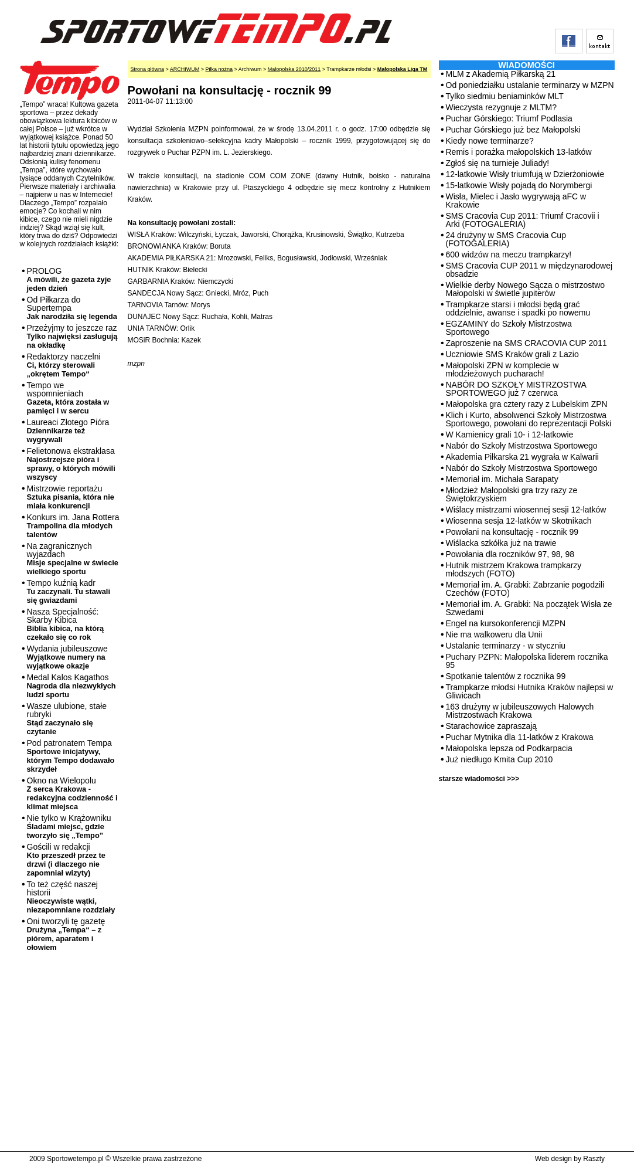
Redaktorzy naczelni (64, 365)
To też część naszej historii (71, 897)
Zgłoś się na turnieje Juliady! (498, 163)
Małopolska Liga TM (402, 69)
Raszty (594, 1159)
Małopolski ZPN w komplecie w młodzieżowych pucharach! (502, 369)
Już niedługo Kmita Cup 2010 (499, 759)
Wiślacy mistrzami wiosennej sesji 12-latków (526, 509)
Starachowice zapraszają (491, 726)
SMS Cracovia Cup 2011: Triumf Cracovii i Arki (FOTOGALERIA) (522, 220)
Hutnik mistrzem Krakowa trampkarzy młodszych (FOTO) (514, 569)
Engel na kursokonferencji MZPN (506, 623)
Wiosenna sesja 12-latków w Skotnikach (519, 520)
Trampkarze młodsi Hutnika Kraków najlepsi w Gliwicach (529, 691)
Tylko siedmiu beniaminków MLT (505, 96)
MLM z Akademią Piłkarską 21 (501, 74)
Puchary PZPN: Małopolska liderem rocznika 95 (527, 661)
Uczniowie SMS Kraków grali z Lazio (512, 354)
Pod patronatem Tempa (71, 755)
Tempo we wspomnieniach (68, 398)
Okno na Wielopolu (72, 793)
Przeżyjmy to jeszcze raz (72, 336)
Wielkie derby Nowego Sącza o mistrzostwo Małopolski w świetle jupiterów (525, 289)
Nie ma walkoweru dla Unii (494, 634)
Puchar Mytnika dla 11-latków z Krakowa (520, 737)
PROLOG (69, 279)
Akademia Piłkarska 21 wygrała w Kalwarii (522, 456)
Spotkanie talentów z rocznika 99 (506, 676)
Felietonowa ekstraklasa (71, 463)
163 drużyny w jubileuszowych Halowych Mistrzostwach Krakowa (520, 711)
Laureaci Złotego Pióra (68, 431)
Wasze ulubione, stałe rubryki (67, 718)
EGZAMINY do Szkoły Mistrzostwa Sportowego (509, 328)
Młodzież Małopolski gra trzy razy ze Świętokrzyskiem (512, 494)
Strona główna (148, 69)
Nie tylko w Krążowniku (69, 826)
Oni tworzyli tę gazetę (66, 934)
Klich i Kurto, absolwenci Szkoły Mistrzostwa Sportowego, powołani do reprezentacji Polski (529, 419)
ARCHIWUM (185, 69)
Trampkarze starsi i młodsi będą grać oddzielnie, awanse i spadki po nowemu (518, 308)
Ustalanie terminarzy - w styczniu (506, 645)
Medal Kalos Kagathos (71, 686)
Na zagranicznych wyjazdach (73, 558)
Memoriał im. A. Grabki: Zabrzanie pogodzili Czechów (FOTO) (525, 589)
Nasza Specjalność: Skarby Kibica (65, 624)
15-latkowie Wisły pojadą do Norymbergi (519, 185)
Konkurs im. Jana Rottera (73, 526)
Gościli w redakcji (66, 859)
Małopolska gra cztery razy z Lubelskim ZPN (527, 404)
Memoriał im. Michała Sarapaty (502, 479)
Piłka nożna (219, 69)
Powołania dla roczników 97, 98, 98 (510, 554)
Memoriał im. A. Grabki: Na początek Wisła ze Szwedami (529, 608)
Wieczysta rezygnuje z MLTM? (501, 107)
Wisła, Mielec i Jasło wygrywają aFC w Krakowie (516, 200)
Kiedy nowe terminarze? (490, 140)
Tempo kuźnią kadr (68, 591)
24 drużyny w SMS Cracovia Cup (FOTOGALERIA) (506, 239)
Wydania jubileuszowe (67, 657)
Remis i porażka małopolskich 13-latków (519, 152)
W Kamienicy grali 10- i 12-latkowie (510, 434)
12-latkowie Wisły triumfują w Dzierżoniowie (525, 174)
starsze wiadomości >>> (479, 779)
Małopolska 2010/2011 (294, 69)
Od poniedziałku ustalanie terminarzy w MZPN (530, 85)
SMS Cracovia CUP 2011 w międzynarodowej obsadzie (529, 270)
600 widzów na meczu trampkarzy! (509, 254)
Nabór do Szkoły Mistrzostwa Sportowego (522, 445)
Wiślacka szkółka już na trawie (501, 543)
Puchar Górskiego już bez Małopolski (513, 129)
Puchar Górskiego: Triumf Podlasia (509, 118)
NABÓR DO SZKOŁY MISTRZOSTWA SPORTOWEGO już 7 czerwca (516, 389)
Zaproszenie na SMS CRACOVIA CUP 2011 (526, 343)
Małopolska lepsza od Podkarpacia (509, 748)
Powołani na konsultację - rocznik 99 (512, 532)
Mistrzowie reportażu (70, 497)
